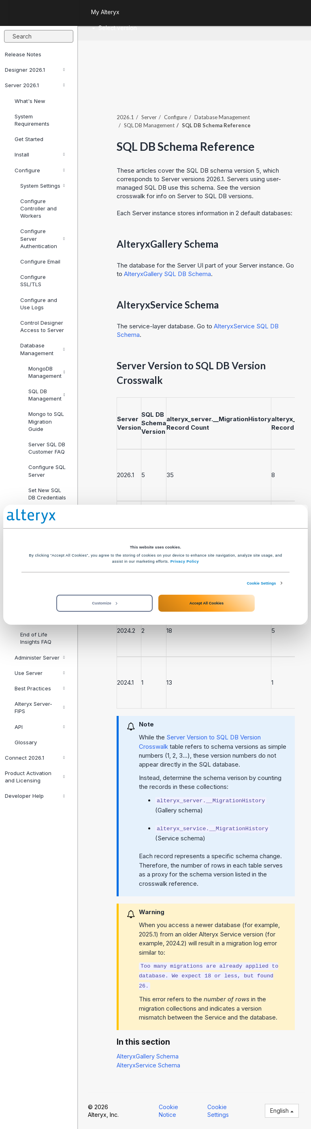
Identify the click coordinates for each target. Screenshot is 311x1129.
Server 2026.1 (35, 85)
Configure (40, 170)
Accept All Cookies (207, 603)
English (282, 1110)
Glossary (26, 742)
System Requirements (32, 120)
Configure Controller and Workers (38, 208)
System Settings (42, 185)
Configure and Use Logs (38, 304)
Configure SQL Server (47, 471)
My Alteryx (105, 12)
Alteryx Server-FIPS (40, 707)
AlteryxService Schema (148, 1065)
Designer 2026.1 (35, 69)
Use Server (40, 673)
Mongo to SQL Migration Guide (46, 421)
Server (149, 117)
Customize (104, 603)
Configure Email (40, 261)
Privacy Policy (184, 561)
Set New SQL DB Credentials (47, 494)
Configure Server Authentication (42, 238)
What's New (30, 101)
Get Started (29, 139)
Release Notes (23, 54)
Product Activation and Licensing (35, 777)
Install (40, 154)
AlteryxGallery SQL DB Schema (167, 274)
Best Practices (40, 688)
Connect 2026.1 (35, 757)
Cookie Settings (261, 583)
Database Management (42, 349)
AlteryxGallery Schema (148, 1056)
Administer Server (40, 657)
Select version (114, 27)
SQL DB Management (46, 395)
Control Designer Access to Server (42, 326)
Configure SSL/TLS (33, 280)
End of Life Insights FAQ (35, 638)
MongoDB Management (46, 372)
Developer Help (35, 796)
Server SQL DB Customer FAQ (46, 448)
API (40, 727)
